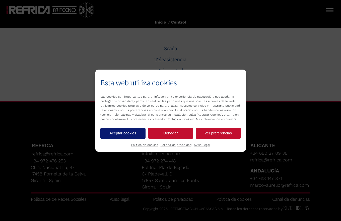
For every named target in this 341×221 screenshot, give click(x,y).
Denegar (170, 133)
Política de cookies (144, 145)
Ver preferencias (218, 133)
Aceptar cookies (122, 133)
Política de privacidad (176, 145)
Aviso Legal (202, 145)
